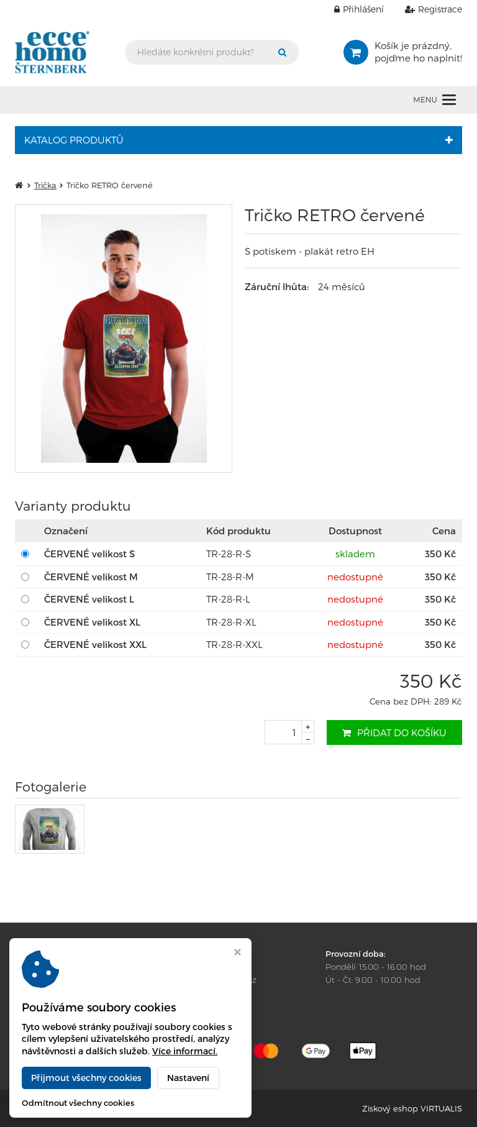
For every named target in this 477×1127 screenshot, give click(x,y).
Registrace (424, 9)
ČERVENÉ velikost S (89, 553)
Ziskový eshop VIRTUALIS (412, 1108)
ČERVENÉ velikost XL (92, 621)
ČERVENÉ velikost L (89, 599)
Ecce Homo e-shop (128, 1108)
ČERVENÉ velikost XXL (95, 644)
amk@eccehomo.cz (217, 980)
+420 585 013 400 (211, 967)
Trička (45, 185)
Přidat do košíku (394, 732)
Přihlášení (350, 9)
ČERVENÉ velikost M (91, 576)
